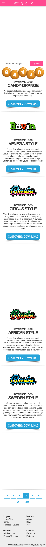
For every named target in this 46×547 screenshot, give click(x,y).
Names (29, 516)
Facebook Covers (11, 525)
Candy (6, 522)
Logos (6, 516)
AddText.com (9, 533)
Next (27, 502)
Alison (29, 519)
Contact (30, 530)
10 (18, 502)
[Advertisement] (23, 34)
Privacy (10, 545)
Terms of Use (18, 545)
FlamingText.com (10, 536)
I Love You (8, 519)
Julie (28, 525)
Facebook (30, 533)
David (29, 522)
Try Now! (36, 64)
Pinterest (30, 536)
